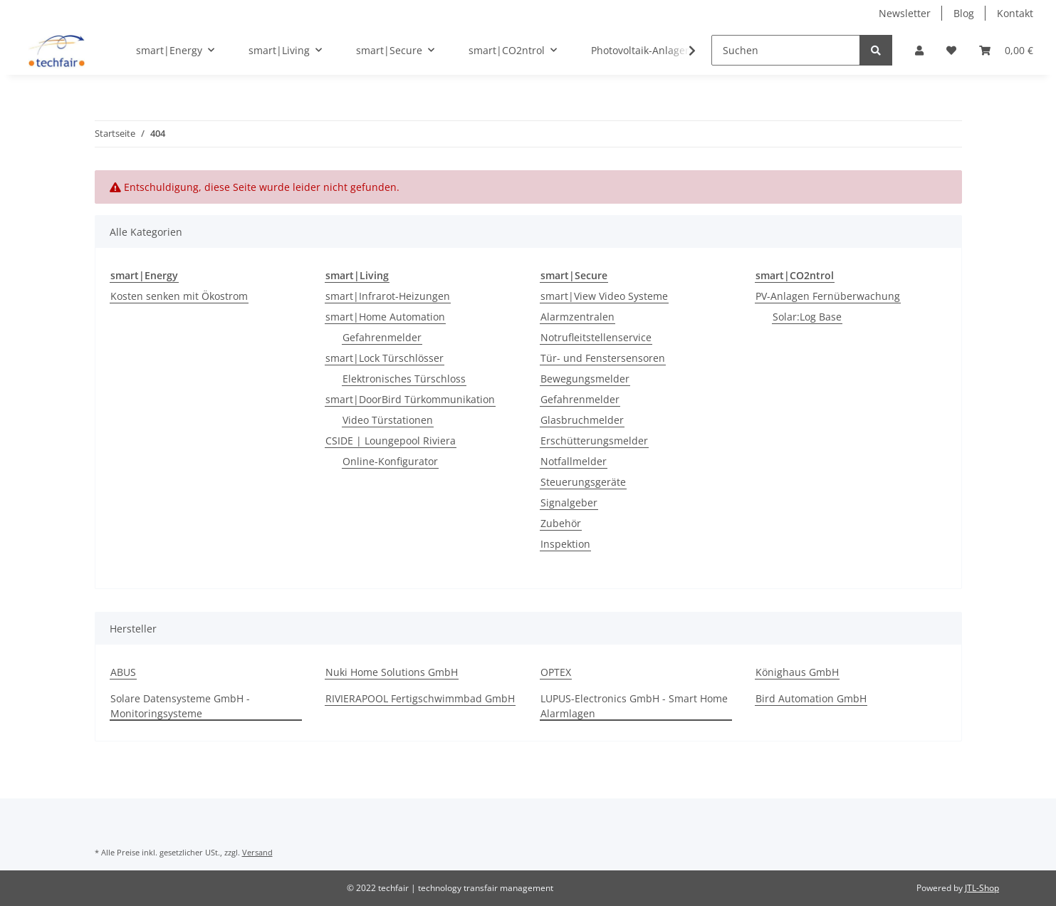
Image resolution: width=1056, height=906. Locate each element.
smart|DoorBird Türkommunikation (410, 399)
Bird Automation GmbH (811, 698)
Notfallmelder (573, 461)
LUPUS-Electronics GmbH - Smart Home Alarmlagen (634, 706)
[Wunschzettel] (951, 50)
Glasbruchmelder (582, 420)
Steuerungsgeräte (583, 482)
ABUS (123, 672)
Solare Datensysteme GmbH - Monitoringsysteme (180, 706)
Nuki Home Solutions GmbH (391, 672)
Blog (963, 13)
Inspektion (565, 544)
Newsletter (905, 13)
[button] (919, 50)
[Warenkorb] (1006, 50)
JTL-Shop (982, 888)
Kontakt (1015, 13)
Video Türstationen (388, 420)
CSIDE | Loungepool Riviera (390, 440)
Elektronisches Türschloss (404, 378)
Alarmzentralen (577, 316)
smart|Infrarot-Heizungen (387, 296)
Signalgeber (568, 502)
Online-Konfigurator (390, 461)
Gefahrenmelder (382, 337)
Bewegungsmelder (584, 378)
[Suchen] (785, 50)
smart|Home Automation (385, 316)
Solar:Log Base (807, 316)
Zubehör (560, 523)
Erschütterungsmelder (594, 440)
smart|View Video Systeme (604, 296)
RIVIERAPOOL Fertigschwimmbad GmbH (420, 698)
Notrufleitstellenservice (596, 337)
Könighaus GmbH (797, 672)
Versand (257, 852)
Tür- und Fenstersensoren (602, 358)
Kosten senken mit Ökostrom (179, 296)
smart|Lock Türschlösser (384, 358)
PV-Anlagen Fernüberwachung (828, 296)
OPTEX (555, 672)
